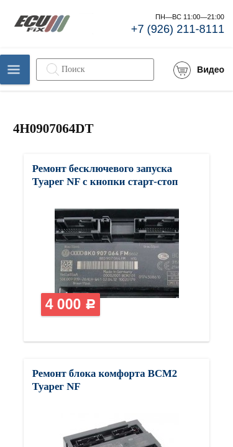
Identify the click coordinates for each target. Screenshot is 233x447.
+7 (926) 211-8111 (177, 29)
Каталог (15, 69)
